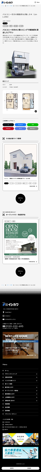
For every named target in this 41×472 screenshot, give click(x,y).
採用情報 (7, 410)
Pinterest (8, 128)
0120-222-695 (13, 326)
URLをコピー (32, 128)
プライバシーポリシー (11, 414)
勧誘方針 (5, 429)
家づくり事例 (9, 5)
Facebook (20, 124)
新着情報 (7, 404)
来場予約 (12, 468)
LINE (33, 124)
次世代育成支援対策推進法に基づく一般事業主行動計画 (15, 427)
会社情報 (7, 407)
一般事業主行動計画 (7, 424)
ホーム (2, 5)
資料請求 (29, 468)
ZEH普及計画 (6, 422)
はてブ (20, 128)
